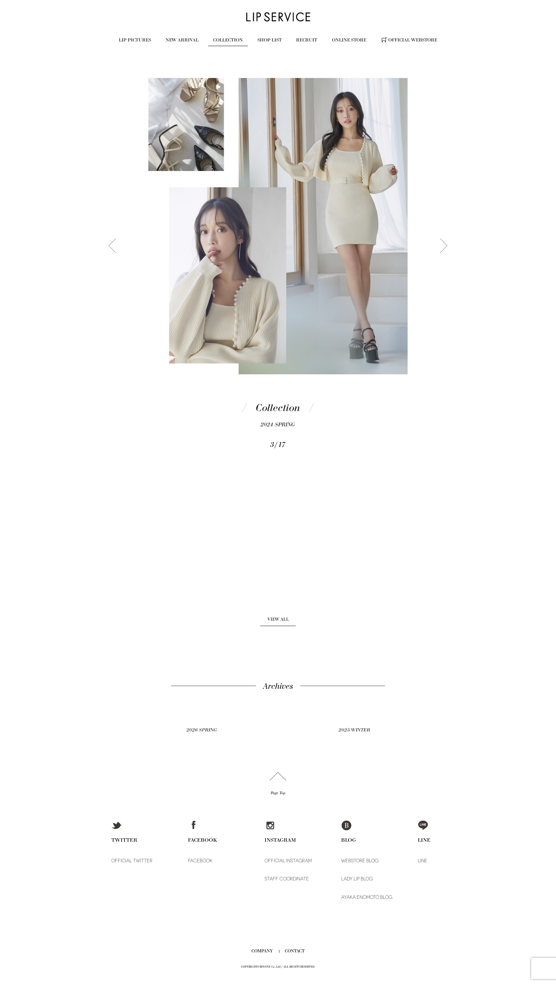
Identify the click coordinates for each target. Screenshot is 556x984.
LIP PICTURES (135, 40)
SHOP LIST (269, 40)
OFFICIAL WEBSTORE (412, 40)
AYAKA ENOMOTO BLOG (366, 897)
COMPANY (262, 951)
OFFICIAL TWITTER (131, 860)
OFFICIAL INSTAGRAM (288, 860)
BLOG (348, 839)
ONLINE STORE (349, 40)
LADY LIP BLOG (357, 878)
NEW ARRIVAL (182, 40)
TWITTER (124, 839)
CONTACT (295, 951)
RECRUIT (306, 40)
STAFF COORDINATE (287, 878)
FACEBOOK (202, 839)
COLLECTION (228, 40)
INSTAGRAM (280, 839)
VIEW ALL (278, 619)
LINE (424, 839)
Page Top (278, 793)
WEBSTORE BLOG (359, 860)
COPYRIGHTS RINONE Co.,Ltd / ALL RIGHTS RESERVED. (278, 966)
